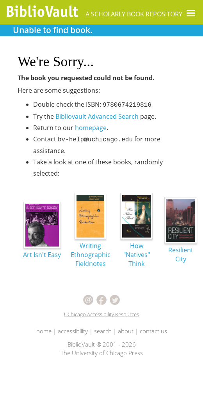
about (126, 331)
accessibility (73, 331)
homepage (91, 127)
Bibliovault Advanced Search (97, 116)
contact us (153, 331)
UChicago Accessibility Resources (101, 314)
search (103, 331)
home (44, 331)
